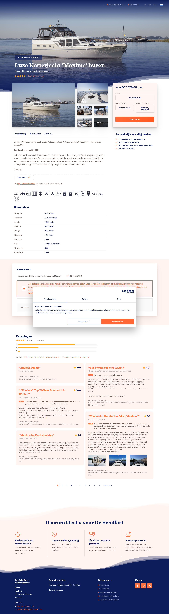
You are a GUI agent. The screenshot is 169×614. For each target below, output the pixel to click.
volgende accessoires (26, 183)
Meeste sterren (29, 357)
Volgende (108, 485)
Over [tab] (119, 299)
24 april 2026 (135, 98)
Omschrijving (20, 134)
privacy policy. (65, 313)
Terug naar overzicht (28, 57)
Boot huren (135, 119)
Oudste (56, 357)
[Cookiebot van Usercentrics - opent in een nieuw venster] (124, 291)
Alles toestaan (117, 321)
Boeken (48, 134)
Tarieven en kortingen (108, 599)
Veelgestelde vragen (107, 592)
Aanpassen (84, 321)
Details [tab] (84, 299)
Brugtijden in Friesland (108, 596)
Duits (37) (85, 357)
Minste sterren (39, 357)
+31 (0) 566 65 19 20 (25, 606)
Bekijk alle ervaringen (36, 76)
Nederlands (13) (76, 357)
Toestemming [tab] (50, 299)
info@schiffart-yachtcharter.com (29, 609)
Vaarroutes (103, 588)
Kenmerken (35, 134)
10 (99, 485)
